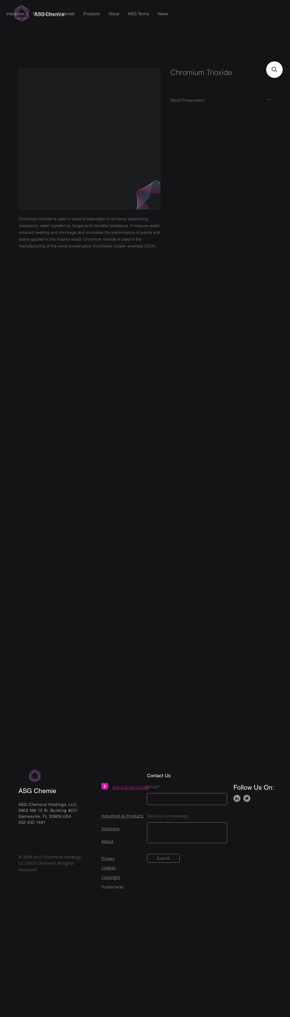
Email (152, 787)
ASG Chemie (37, 791)
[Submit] (163, 858)
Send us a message (168, 816)
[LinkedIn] (236, 798)
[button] (274, 69)
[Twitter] (246, 798)
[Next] (104, 786)
